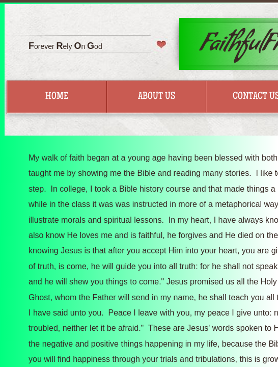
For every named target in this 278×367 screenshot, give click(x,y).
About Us (156, 97)
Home (56, 97)
